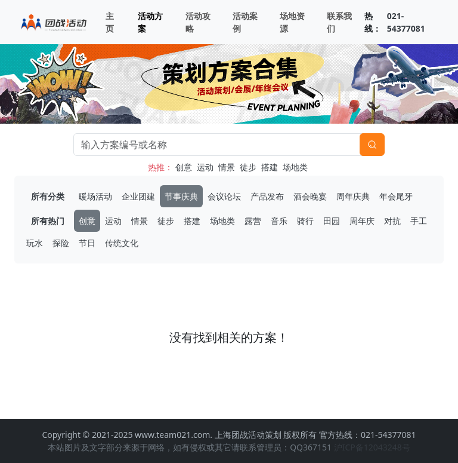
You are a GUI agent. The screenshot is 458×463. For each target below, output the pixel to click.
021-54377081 (406, 22)
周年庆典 (353, 196)
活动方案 (150, 22)
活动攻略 (198, 22)
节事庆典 (181, 196)
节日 (87, 243)
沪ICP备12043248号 (372, 447)
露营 (253, 220)
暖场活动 (95, 196)
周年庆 (362, 220)
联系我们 (339, 22)
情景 (226, 167)
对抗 (392, 220)
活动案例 (245, 22)
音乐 (279, 220)
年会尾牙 (396, 196)
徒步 (248, 167)
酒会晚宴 (310, 196)
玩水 (34, 243)
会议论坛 (224, 196)
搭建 (269, 167)
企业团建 (138, 196)
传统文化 (121, 243)
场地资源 (292, 22)
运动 (205, 167)
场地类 (295, 167)
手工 (418, 220)
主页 (110, 22)
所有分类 (47, 196)
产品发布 (267, 196)
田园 (331, 220)
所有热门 (47, 220)
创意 (183, 167)
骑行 (305, 220)
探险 (60, 243)
